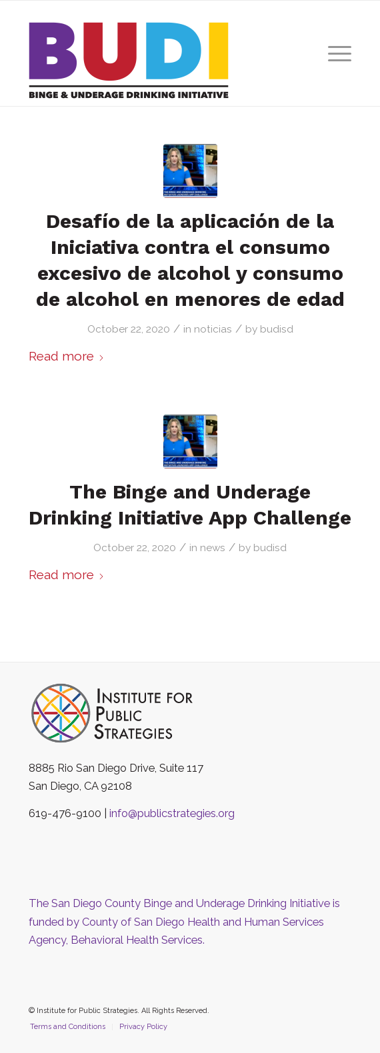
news (212, 548)
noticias (213, 329)
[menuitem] (333, 53)
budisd (276, 329)
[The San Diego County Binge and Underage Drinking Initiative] (158, 60)
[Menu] (333, 53)
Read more (67, 356)
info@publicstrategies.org (172, 813)
